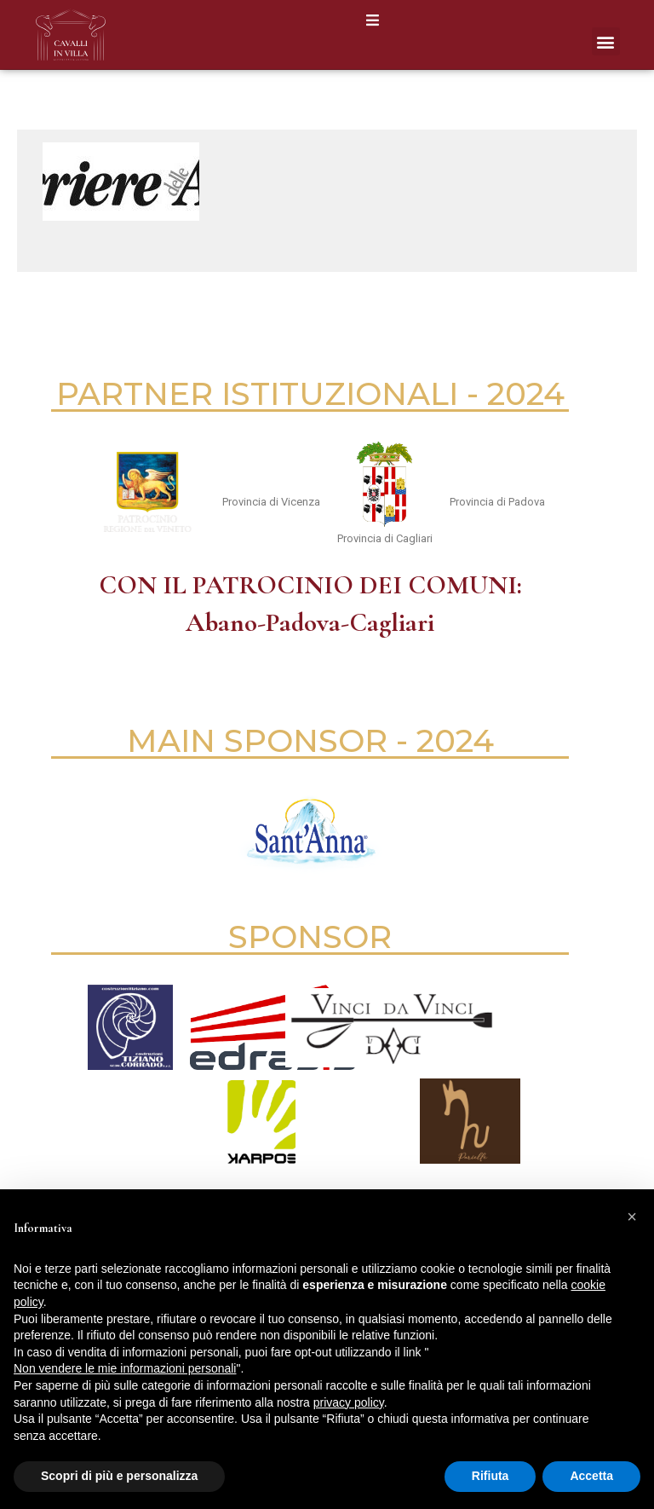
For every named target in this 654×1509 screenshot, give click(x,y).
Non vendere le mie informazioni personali (125, 1368)
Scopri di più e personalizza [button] (119, 1476)
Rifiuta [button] (490, 1476)
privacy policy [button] (348, 1402)
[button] (372, 20)
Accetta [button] (591, 1476)
